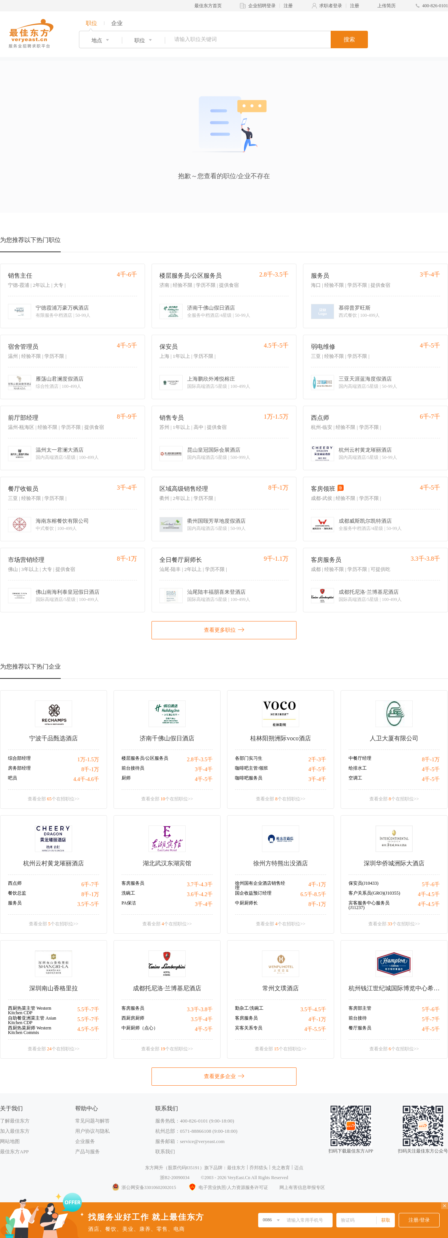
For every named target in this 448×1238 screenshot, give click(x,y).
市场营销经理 (26, 560)
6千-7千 (90, 884)
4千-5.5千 (315, 1029)
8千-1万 (90, 769)
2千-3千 (317, 759)
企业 (117, 23)
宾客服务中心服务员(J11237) (369, 905)
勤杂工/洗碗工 (249, 1008)
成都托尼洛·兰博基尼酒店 (369, 592)
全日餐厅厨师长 (180, 560)
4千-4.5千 (429, 894)
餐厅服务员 (360, 1028)
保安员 (168, 346)
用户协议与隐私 (92, 1131)
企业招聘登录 (262, 5)
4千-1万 (317, 884)
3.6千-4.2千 (200, 894)
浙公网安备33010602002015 (144, 1187)
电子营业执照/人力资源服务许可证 (228, 1187)
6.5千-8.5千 (313, 894)
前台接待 (358, 1018)
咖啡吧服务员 (248, 778)
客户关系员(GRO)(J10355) (374, 893)
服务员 (320, 275)
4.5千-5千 (88, 1029)
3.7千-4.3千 (200, 884)
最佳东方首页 (208, 5)
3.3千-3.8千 (200, 1009)
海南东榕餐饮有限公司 (62, 521)
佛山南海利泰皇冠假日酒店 (67, 592)
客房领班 (323, 488)
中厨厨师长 (246, 903)
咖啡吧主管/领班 (251, 768)
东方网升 (154, 1167)
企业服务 (85, 1141)
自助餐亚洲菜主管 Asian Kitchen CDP (32, 1020)
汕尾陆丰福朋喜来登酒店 (216, 592)
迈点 (298, 1167)
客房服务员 (326, 560)
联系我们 (165, 1151)
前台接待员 (132, 768)
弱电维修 (323, 346)
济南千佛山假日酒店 (211, 308)
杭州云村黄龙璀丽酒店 (365, 450)
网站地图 (10, 1141)
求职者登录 (330, 5)
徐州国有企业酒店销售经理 (260, 885)
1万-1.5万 (88, 759)
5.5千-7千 (88, 1009)
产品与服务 (87, 1151)
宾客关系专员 (248, 1028)
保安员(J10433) (364, 883)
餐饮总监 (17, 893)
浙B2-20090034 (174, 1177)
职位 (91, 23)
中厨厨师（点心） (139, 1028)
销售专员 (171, 417)
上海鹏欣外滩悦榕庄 (211, 379)
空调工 (355, 778)
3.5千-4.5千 (313, 1009)
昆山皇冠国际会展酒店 (213, 450)
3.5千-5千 (88, 904)
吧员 (12, 778)
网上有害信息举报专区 (302, 1187)
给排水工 (358, 768)
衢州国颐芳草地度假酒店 (216, 521)
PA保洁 (128, 903)
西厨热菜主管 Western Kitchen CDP (29, 1010)
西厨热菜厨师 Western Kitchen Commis (29, 1030)
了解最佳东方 (15, 1121)
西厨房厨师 (132, 1018)
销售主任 (20, 275)
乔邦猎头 (258, 1167)
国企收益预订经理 (253, 893)
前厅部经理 (23, 417)
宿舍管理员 (23, 346)
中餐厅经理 (360, 758)
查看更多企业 (224, 1075)
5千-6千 (431, 884)
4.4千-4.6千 (86, 779)
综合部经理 (19, 758)
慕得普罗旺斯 (355, 308)
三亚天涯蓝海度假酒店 (365, 379)
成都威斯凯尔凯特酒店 (365, 521)
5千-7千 (431, 1019)
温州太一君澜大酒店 (60, 450)
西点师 (320, 417)
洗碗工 (128, 893)
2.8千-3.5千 (200, 759)
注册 (288, 5)
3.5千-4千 (202, 1019)
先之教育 (281, 1167)
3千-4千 (204, 769)
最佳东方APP (14, 1151)
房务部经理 (19, 768)
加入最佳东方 (15, 1131)
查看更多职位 (224, 629)
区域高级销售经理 (183, 488)
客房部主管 (360, 1008)
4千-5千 (204, 779)
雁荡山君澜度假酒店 (60, 379)
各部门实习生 (248, 758)
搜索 (349, 39)
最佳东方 (236, 1167)
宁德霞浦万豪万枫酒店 (62, 308)
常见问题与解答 (92, 1121)
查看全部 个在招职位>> (54, 799)
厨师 (126, 778)
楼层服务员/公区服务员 (190, 275)
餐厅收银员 (23, 488)
